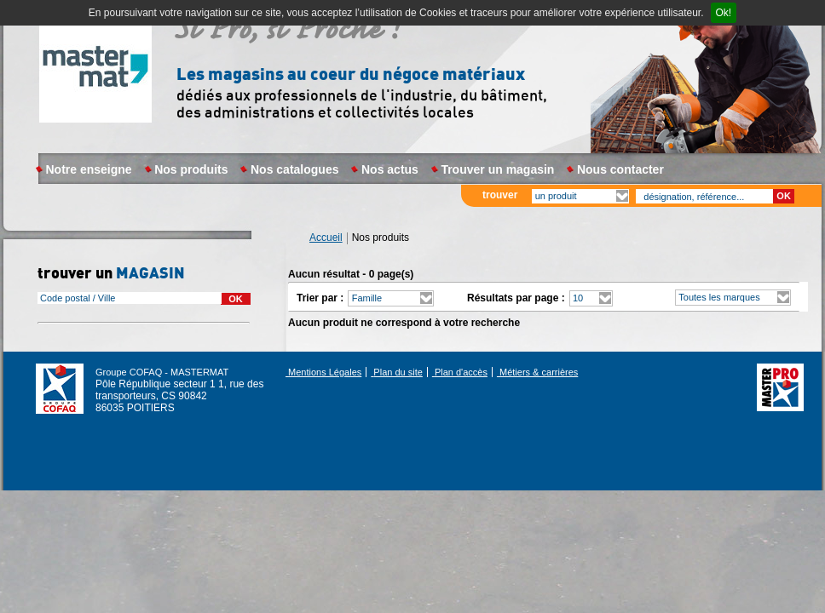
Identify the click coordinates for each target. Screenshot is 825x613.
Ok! (724, 13)
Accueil (326, 237)
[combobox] (130, 298)
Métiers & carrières (537, 372)
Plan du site (397, 372)
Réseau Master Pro (780, 387)
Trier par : (320, 298)
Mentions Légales (323, 372)
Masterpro (96, 78)
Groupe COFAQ (60, 388)
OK (783, 196)
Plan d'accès (460, 372)
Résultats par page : (516, 298)
